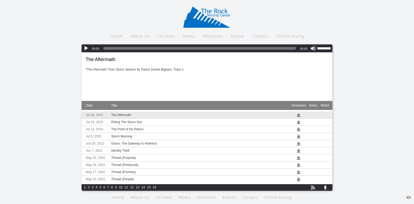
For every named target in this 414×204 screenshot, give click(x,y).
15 (148, 187)
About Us (139, 36)
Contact (260, 36)
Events (237, 36)
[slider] (199, 48)
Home (116, 36)
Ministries (213, 36)
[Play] (86, 48)
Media (188, 36)
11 (126, 187)
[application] (207, 48)
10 (120, 187)
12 (132, 187)
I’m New (165, 36)
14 (143, 187)
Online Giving (290, 36)
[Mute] (313, 48)
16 (154, 187)
